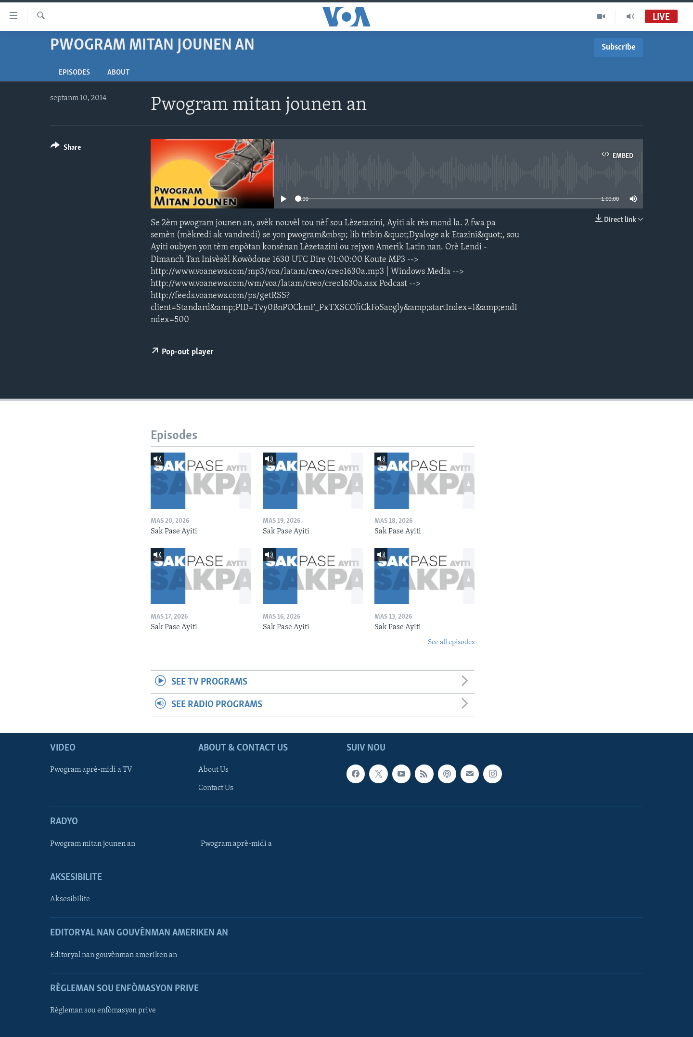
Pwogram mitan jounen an (92, 844)
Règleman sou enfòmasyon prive (103, 1010)
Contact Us (215, 788)
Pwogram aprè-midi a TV (91, 770)
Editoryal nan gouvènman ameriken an (113, 955)
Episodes (74, 73)
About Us (213, 770)
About (118, 73)
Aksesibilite (70, 899)
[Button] (66, 149)
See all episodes (451, 642)
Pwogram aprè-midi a (236, 844)
